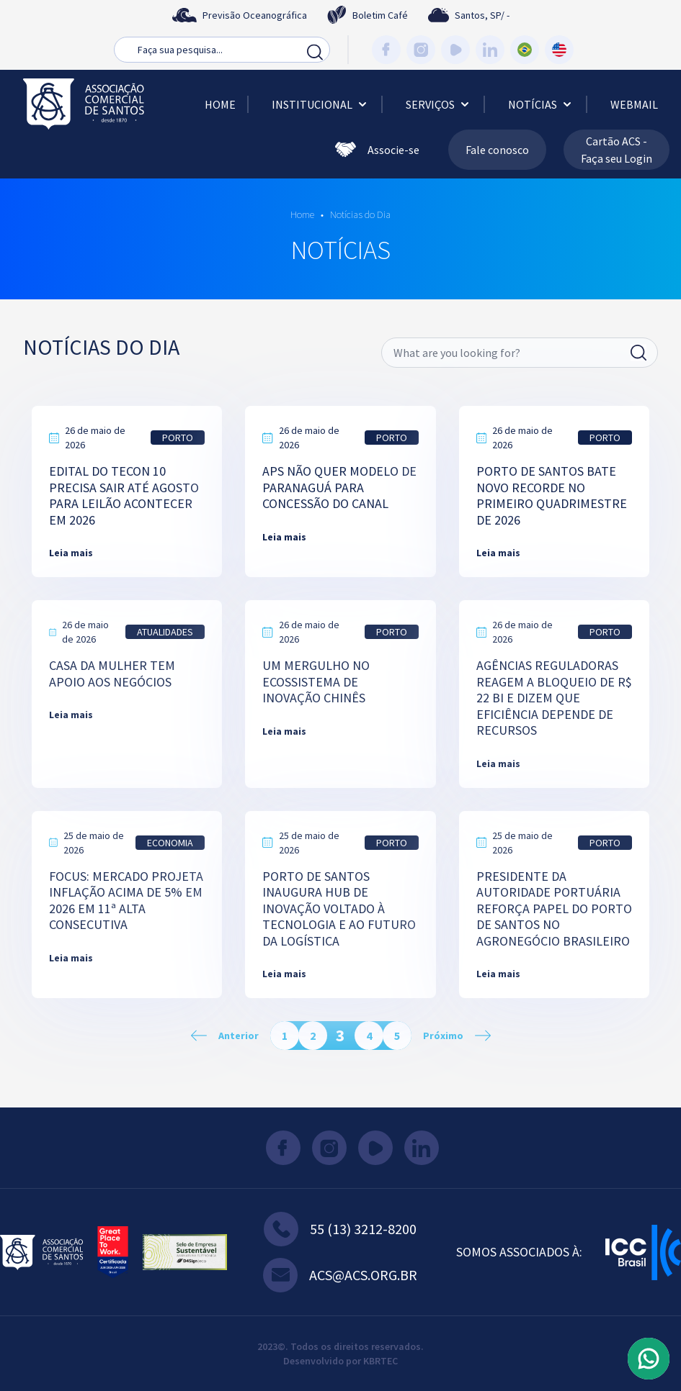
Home (220, 104)
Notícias (541, 104)
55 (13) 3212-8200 (340, 1229)
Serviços (439, 104)
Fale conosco (497, 149)
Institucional (321, 104)
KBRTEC (380, 1360)
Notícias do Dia (359, 214)
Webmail (634, 104)
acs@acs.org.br (340, 1275)
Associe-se (377, 150)
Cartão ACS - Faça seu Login (616, 150)
